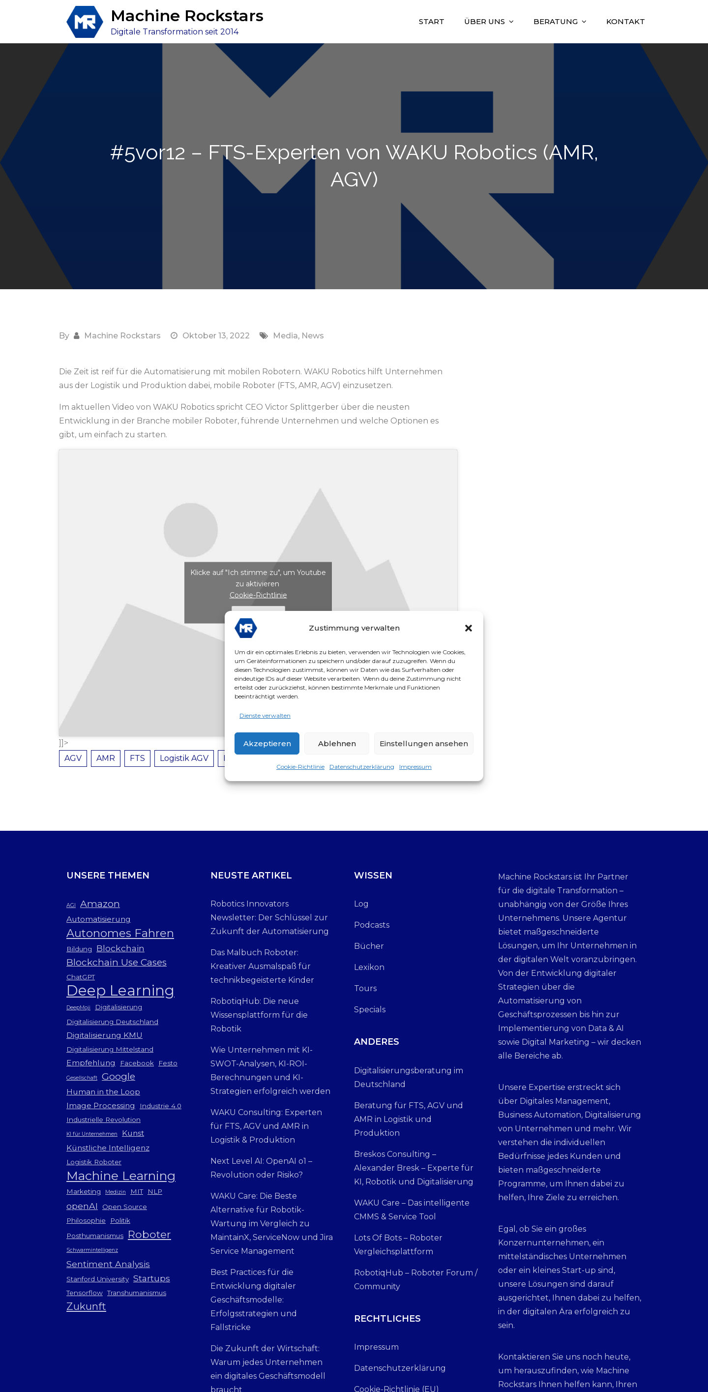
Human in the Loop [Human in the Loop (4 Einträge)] (103, 1091)
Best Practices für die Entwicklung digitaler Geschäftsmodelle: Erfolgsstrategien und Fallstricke (253, 1300)
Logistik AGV (184, 758)
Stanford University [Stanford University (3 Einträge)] (97, 1279)
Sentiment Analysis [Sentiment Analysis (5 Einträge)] (108, 1264)
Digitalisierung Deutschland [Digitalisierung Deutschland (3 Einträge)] (112, 1022)
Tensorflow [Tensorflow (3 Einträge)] (84, 1293)
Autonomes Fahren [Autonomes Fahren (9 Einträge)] (120, 933)
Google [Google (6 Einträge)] (118, 1076)
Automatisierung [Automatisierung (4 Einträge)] (98, 919)
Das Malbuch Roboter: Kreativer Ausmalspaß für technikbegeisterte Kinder (262, 966)
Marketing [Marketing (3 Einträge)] (83, 1191)
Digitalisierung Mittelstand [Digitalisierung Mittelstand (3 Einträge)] (109, 1049)
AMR (105, 758)
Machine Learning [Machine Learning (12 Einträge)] (121, 1175)
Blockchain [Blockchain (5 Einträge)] (120, 948)
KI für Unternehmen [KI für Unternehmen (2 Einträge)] (92, 1134)
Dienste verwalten (265, 718)
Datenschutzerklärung (361, 769)
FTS (137, 758)
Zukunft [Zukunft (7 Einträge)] (86, 1306)
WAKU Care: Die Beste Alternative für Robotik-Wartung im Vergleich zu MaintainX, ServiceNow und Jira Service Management (271, 1223)
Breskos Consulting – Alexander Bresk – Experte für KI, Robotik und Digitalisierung (413, 1168)
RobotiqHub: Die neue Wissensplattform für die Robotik (259, 1015)
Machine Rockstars (187, 15)
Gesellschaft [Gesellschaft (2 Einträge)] (81, 1078)
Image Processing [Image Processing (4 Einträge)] (100, 1105)
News (312, 335)
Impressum (415, 769)
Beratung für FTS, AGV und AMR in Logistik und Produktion (408, 1119)
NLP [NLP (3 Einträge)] (155, 1191)
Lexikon (369, 967)
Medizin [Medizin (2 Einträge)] (115, 1192)
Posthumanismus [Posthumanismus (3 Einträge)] (94, 1236)
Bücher (369, 946)
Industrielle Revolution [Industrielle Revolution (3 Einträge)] (103, 1119)
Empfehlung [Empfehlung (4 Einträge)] (91, 1062)
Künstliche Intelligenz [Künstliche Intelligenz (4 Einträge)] (107, 1147)
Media (285, 335)
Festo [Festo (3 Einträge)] (167, 1063)
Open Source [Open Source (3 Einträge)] (124, 1206)
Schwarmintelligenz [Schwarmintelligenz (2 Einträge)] (92, 1250)
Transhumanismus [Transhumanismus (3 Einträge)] (136, 1293)
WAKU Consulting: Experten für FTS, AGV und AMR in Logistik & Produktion (266, 1126)
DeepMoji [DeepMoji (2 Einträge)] (78, 1007)
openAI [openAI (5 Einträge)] (82, 1206)
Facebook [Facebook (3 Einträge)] (137, 1063)
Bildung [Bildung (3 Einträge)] (79, 949)
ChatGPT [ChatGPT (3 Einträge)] (80, 977)
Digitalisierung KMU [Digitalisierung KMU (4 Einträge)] (104, 1035)
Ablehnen (337, 746)
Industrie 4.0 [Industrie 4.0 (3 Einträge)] (160, 1106)
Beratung (555, 21)
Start (431, 21)
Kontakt (625, 21)
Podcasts (371, 925)
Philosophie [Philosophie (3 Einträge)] (86, 1220)
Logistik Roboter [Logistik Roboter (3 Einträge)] (93, 1162)
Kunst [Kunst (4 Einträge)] (133, 1133)
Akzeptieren (267, 746)
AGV (73, 758)
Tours (365, 988)
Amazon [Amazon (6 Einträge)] (100, 903)
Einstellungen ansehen (424, 746)
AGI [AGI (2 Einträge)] (71, 905)
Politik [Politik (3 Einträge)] (120, 1220)
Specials (369, 1009)
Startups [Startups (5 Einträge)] (151, 1278)
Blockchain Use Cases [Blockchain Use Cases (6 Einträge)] (116, 962)
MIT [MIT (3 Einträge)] (136, 1191)
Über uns (484, 21)
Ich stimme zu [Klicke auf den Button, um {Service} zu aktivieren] (258, 612)
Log (361, 903)
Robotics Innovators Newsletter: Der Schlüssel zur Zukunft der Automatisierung (269, 917)
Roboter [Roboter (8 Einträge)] (149, 1234)
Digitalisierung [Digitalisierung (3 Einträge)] (118, 1007)
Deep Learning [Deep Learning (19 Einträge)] (120, 991)
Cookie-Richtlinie (300, 769)
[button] (468, 631)
